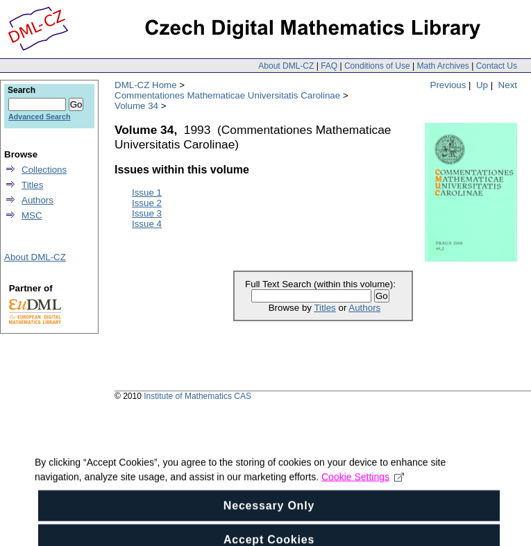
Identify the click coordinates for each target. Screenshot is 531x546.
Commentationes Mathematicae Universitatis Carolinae (227, 95)
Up (482, 85)
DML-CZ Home (146, 85)
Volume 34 (136, 106)
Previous (448, 85)
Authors (364, 307)
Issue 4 (147, 224)
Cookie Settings (362, 489)
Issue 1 (147, 192)
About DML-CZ (286, 66)
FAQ (329, 66)
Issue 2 (147, 203)
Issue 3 (147, 213)
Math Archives (442, 66)
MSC (32, 215)
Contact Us (496, 66)
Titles (324, 307)
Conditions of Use (377, 66)
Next (507, 85)
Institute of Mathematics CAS (197, 396)
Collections (44, 169)
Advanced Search (39, 116)
